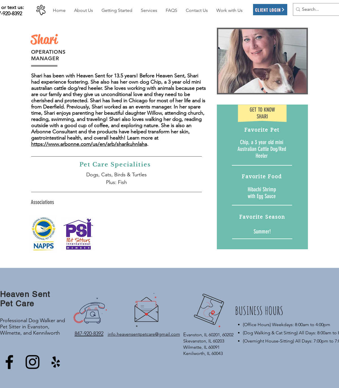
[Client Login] (270, 9)
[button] (83, 10)
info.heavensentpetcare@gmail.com (144, 334)
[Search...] (317, 9)
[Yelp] (55, 362)
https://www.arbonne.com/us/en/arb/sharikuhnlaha (89, 144)
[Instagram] (32, 362)
